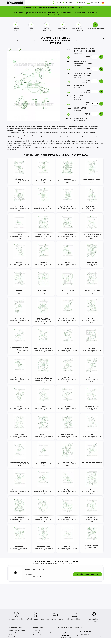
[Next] (75, 41)
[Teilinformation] (68, 57)
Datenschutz (37, 635)
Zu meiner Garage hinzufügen (87, 574)
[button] (103, 38)
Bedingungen (83, 7)
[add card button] (101, 57)
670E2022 (77, 100)
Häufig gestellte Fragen (16, 631)
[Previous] (36, 41)
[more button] (97, 57)
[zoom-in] (19, 49)
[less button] (92, 57)
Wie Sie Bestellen (14, 637)
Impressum (37, 637)
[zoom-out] (9, 49)
